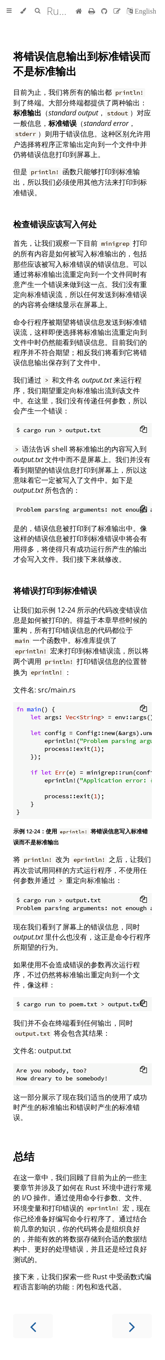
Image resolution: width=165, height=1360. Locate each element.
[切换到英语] (141, 11)
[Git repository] (105, 11)
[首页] (78, 11)
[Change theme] (23, 11)
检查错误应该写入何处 (55, 224)
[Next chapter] (132, 1326)
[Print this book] (92, 11)
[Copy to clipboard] (143, 430)
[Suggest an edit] (118, 11)
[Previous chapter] (33, 1326)
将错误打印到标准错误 (55, 590)
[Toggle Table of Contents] (9, 11)
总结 (23, 1156)
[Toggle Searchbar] (37, 11)
